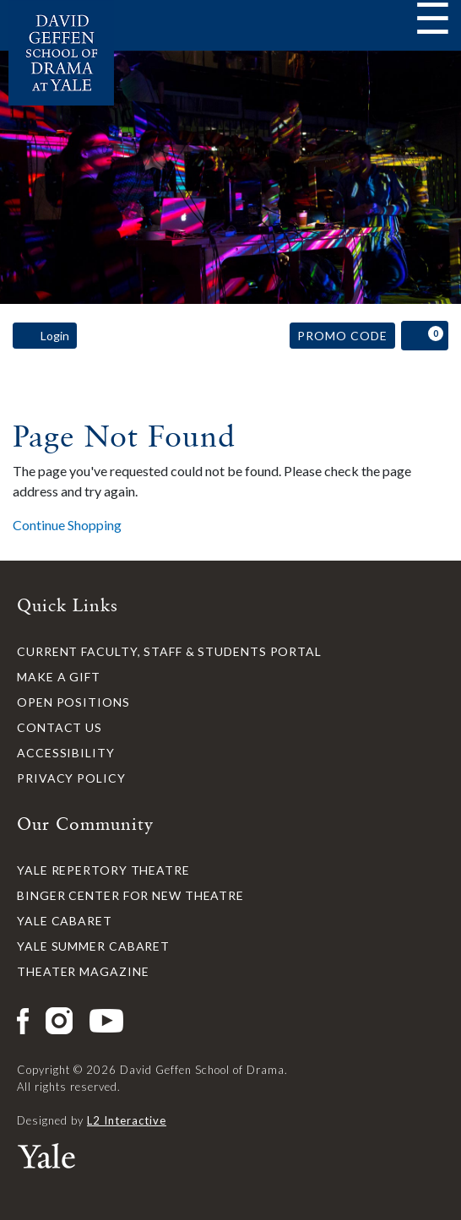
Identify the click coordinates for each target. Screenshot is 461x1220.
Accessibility (66, 753)
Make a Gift (58, 677)
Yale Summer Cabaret (93, 946)
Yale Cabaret (64, 921)
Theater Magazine (83, 971)
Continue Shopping (67, 525)
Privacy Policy (71, 778)
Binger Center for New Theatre (130, 895)
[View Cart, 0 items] (424, 335)
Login (44, 336)
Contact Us (59, 727)
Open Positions (73, 702)
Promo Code (342, 335)
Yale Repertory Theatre (103, 870)
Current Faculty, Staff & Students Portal (169, 651)
